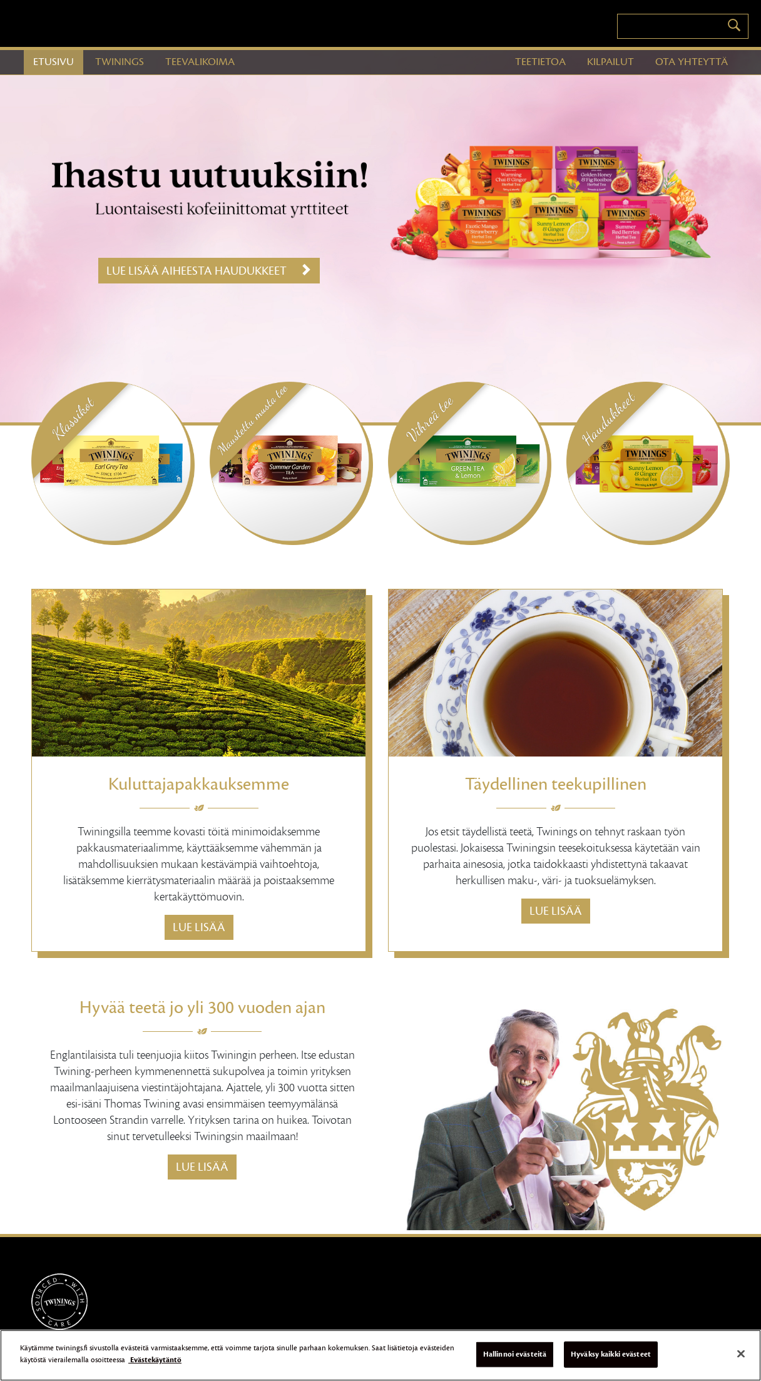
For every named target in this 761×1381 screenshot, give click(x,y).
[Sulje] (741, 1358)
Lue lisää (199, 927)
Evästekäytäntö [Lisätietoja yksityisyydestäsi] (154, 1365)
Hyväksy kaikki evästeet (611, 1358)
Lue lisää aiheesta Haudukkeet (209, 270)
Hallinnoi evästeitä (514, 1358)
